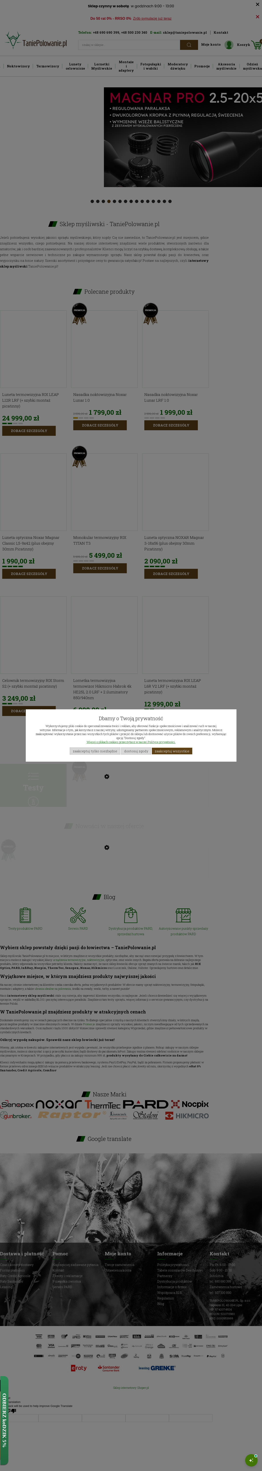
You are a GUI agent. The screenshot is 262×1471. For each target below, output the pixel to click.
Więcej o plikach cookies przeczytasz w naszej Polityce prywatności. (131, 742)
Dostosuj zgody (136, 751)
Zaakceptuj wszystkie (172, 751)
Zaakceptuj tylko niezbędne (95, 751)
